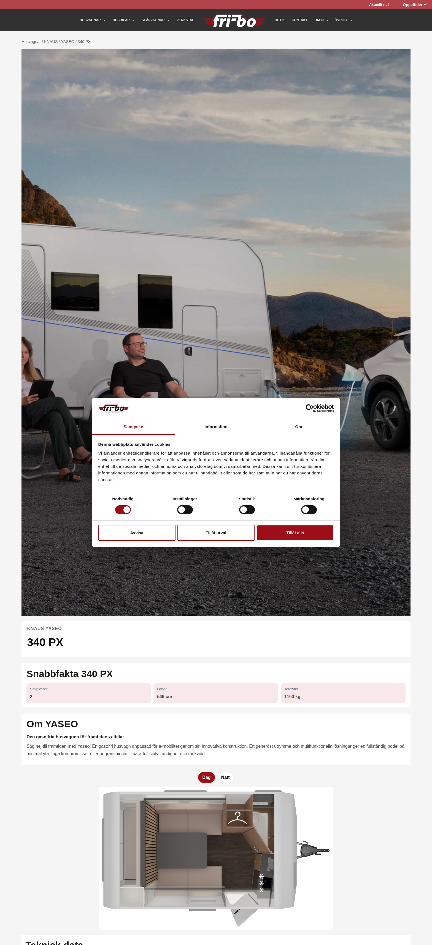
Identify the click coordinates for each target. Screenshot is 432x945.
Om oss (321, 20)
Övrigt (343, 20)
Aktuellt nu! (379, 4)
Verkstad (186, 20)
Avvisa (137, 532)
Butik (280, 20)
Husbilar (125, 20)
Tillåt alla (295, 532)
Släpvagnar (157, 20)
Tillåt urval (216, 532)
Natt (225, 777)
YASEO (67, 41)
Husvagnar (94, 20)
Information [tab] (216, 426)
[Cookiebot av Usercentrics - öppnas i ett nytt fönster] (310, 408)
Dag (206, 777)
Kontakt (300, 20)
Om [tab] (298, 426)
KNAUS (51, 41)
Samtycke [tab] (133, 426)
